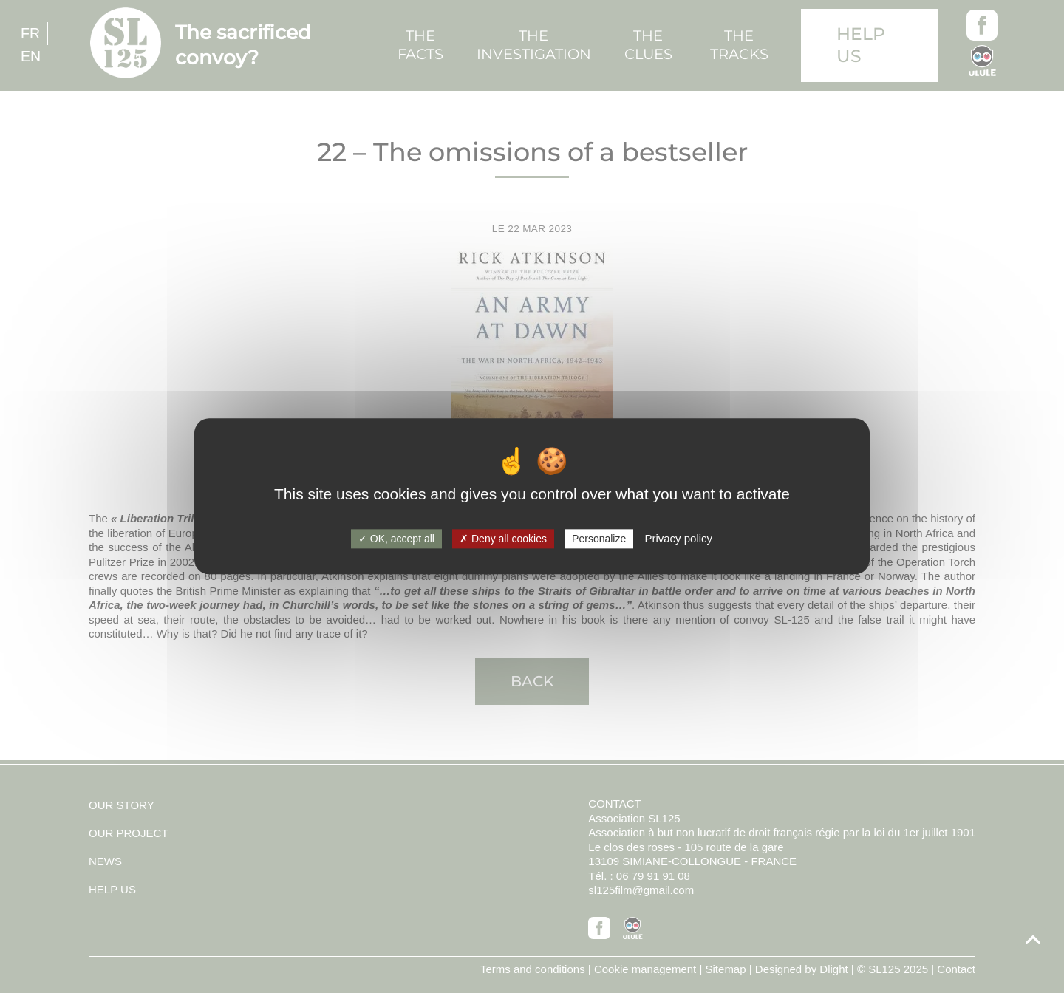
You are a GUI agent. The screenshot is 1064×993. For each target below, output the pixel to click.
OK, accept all (396, 539)
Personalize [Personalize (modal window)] (599, 539)
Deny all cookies (503, 539)
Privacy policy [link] (678, 538)
